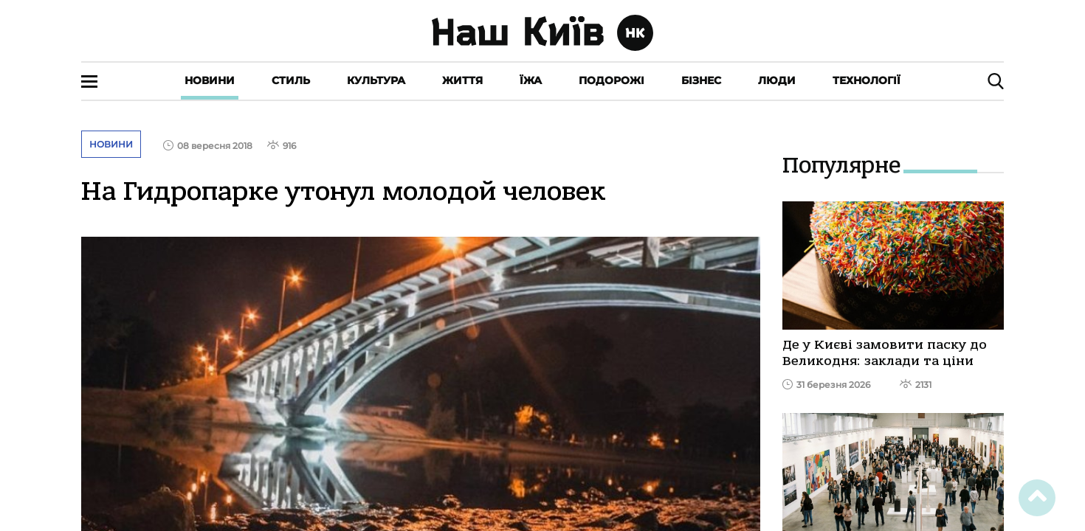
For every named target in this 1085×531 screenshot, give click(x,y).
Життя (462, 80)
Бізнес (701, 80)
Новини (210, 80)
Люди (777, 80)
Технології (866, 80)
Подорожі (611, 80)
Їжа (531, 80)
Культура (376, 80)
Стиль (291, 80)
